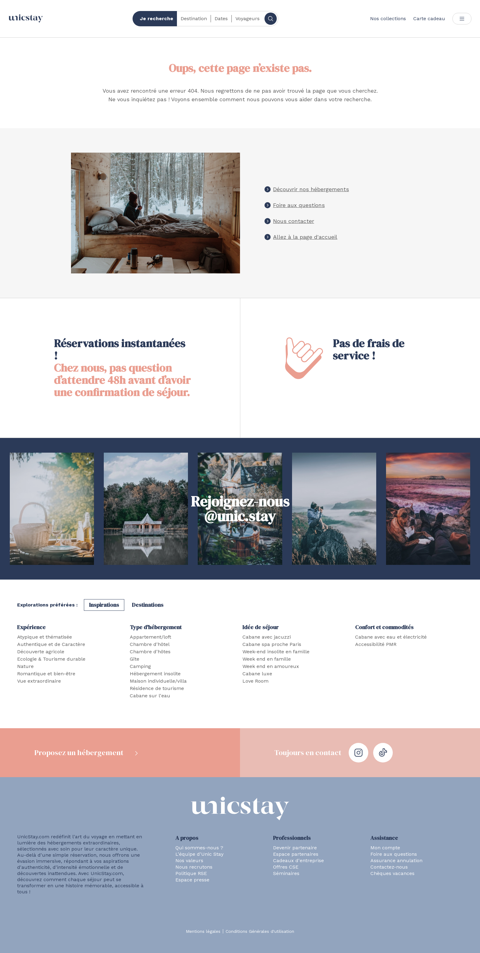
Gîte (134, 659)
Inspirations (104, 605)
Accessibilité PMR (375, 644)
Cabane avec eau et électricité (391, 637)
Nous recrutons (193, 867)
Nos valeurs (189, 860)
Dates (221, 18)
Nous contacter (293, 221)
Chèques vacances (392, 873)
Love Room (255, 681)
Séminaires (286, 873)
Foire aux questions (299, 205)
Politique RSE (191, 873)
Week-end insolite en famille (275, 651)
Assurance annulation (396, 860)
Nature (25, 666)
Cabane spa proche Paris (271, 644)
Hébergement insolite (155, 674)
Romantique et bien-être (46, 674)
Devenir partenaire (295, 848)
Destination (194, 18)
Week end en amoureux (270, 666)
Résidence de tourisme (157, 688)
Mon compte (385, 848)
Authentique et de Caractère (51, 644)
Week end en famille (266, 659)
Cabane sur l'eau (150, 696)
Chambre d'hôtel (150, 644)
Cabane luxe (257, 674)
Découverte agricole (40, 651)
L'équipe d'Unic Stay (199, 854)
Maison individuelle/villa (158, 681)
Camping (140, 666)
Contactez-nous (389, 867)
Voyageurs (247, 18)
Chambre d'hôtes (150, 651)
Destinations (147, 605)
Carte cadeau (429, 18)
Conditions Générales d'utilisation (260, 931)
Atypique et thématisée (44, 637)
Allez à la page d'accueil (305, 237)
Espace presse (192, 880)
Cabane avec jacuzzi (266, 637)
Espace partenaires (295, 854)
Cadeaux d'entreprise (298, 860)
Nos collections (388, 18)
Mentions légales (203, 931)
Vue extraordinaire (39, 681)
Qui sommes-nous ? (199, 848)
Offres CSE (285, 867)
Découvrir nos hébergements (311, 189)
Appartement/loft (150, 637)
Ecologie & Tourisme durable (51, 659)
